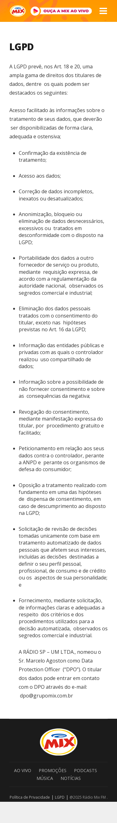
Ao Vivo (22, 770)
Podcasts (85, 770)
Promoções (52, 770)
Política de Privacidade (30, 797)
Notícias (71, 778)
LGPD (60, 797)
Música (45, 778)
